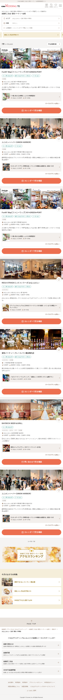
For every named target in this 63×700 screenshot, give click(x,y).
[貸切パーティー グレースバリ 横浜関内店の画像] (31, 339)
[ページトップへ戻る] (31, 622)
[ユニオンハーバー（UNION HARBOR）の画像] (31, 128)
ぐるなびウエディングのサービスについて (42, 686)
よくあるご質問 (31, 690)
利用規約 (17, 682)
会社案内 (10, 682)
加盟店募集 (25, 686)
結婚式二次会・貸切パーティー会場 (39, 629)
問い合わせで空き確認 (31, 462)
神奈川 (54, 629)
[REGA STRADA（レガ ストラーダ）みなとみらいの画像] (31, 269)
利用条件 (25, 682)
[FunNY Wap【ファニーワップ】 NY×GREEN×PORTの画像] (31, 58)
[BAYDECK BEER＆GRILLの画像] (31, 409)
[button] (31, 645)
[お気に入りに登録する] (58, 68)
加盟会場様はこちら (14, 686)
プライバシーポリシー (35, 682)
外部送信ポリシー (49, 682)
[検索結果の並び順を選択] (54, 44)
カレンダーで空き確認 (31, 110)
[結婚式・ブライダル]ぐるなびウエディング (14, 629)
